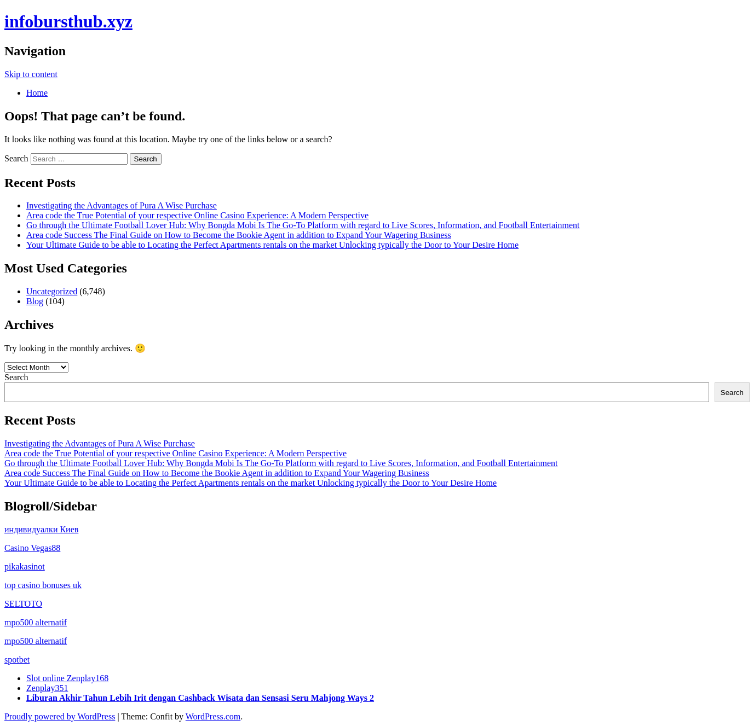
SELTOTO (23, 603)
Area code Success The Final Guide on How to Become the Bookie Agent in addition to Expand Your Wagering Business (238, 235)
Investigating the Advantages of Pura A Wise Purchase (121, 205)
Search (16, 158)
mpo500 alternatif (35, 622)
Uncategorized (51, 291)
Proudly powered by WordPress (59, 716)
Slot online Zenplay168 (67, 678)
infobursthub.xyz (68, 21)
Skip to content (30, 74)
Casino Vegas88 (32, 548)
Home (37, 92)
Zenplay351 (47, 688)
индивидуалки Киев (41, 529)
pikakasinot (24, 566)
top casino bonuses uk (43, 585)
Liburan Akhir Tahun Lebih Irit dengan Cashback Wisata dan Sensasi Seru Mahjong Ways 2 (200, 697)
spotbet (17, 659)
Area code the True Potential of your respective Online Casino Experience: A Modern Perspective (197, 215)
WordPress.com (213, 716)
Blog (34, 301)
